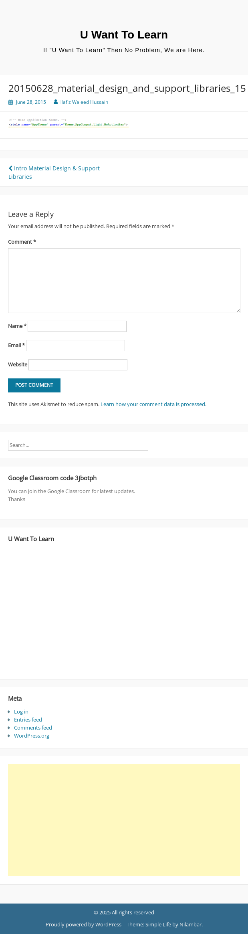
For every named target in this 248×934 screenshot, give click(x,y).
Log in (21, 711)
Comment (22, 241)
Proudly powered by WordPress (83, 924)
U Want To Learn (124, 34)
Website (17, 364)
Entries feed (28, 719)
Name (17, 326)
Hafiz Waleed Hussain (83, 102)
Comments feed (33, 727)
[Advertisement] (121, 820)
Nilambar (190, 924)
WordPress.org (31, 735)
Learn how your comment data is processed (153, 404)
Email (16, 345)
